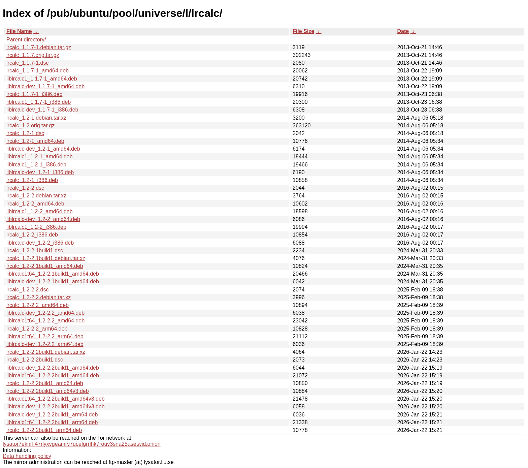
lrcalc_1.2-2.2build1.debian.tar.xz (45, 352)
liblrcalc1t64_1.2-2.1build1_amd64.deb (52, 274)
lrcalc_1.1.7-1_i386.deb (34, 94)
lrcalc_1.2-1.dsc (25, 133)
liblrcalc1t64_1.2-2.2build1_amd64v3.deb (55, 399)
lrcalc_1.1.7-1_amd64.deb (37, 70)
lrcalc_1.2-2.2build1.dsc (34, 360)
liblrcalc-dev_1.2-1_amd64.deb (43, 149)
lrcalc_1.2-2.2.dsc (27, 289)
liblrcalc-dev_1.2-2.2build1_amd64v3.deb (55, 406)
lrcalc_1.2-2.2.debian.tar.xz (38, 297)
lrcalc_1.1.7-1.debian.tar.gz (38, 47)
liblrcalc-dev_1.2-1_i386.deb (40, 172)
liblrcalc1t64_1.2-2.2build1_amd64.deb (52, 375)
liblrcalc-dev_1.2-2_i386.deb (40, 243)
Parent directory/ (26, 39)
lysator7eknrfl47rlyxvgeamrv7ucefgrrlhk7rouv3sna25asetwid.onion (82, 444)
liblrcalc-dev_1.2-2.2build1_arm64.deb (52, 414)
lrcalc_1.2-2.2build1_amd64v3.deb (47, 391)
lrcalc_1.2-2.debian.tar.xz (36, 195)
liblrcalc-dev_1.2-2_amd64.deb (43, 219)
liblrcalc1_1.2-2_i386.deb (36, 227)
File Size (303, 31)
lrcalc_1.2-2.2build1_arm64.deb (44, 430)
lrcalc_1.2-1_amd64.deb (35, 141)
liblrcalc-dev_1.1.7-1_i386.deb (42, 110)
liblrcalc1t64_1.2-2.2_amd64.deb (45, 320)
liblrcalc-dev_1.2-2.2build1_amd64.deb (52, 368)
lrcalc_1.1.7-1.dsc (27, 63)
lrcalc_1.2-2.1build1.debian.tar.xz (45, 258)
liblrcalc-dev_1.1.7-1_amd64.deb (45, 86)
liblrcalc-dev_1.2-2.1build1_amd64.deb (52, 281)
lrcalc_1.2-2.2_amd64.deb (37, 305)
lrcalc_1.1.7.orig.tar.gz (32, 55)
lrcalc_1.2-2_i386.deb (32, 235)
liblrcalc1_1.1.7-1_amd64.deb (41, 79)
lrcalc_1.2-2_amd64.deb (35, 204)
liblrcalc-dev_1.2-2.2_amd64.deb (45, 313)
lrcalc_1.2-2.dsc (25, 188)
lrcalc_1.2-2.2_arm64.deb (36, 329)
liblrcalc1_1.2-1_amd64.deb (39, 156)
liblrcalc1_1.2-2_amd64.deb (39, 211)
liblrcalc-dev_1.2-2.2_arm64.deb (45, 344)
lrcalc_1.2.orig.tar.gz (30, 125)
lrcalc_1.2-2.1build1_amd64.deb (44, 266)
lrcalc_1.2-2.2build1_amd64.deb (44, 383)
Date (403, 31)
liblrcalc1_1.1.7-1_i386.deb (38, 102)
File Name (19, 31)
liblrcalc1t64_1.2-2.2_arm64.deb (45, 336)
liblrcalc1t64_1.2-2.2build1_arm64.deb (52, 422)
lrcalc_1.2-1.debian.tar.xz (36, 118)
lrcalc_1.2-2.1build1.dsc (34, 250)
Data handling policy (27, 456)
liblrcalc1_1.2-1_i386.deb (36, 164)
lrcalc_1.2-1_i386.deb (32, 180)
